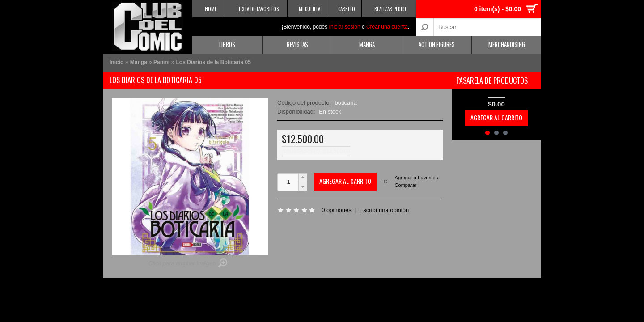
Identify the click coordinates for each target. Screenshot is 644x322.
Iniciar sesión (344, 27)
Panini (161, 62)
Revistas (297, 44)
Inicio (116, 62)
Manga (367, 44)
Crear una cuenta (387, 27)
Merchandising (506, 44)
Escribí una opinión (384, 210)
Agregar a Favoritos (416, 177)
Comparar (406, 185)
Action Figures (437, 44)
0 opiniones (337, 210)
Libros (227, 44)
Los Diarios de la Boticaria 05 (213, 62)
